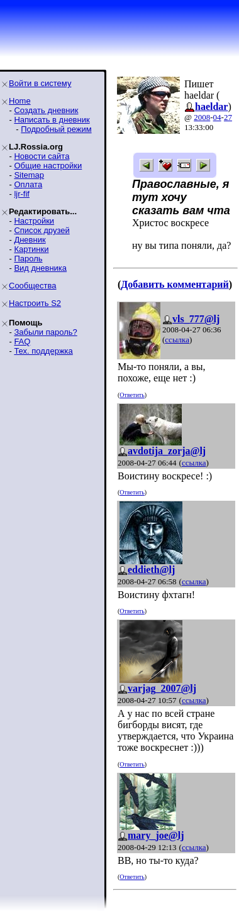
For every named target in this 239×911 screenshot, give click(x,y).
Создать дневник (46, 110)
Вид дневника (40, 268)
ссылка (177, 339)
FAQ (22, 341)
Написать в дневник (51, 119)
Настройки (34, 221)
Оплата (28, 184)
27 (228, 117)
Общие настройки (48, 165)
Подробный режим (56, 129)
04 (217, 117)
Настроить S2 (35, 303)
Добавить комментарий (174, 284)
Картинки (31, 249)
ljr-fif (22, 194)
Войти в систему (40, 83)
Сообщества (33, 285)
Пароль (28, 258)
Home (20, 101)
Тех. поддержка (43, 351)
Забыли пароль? (45, 332)
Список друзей (41, 230)
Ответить (131, 394)
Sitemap (29, 175)
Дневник (29, 239)
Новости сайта (41, 156)
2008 (202, 117)
